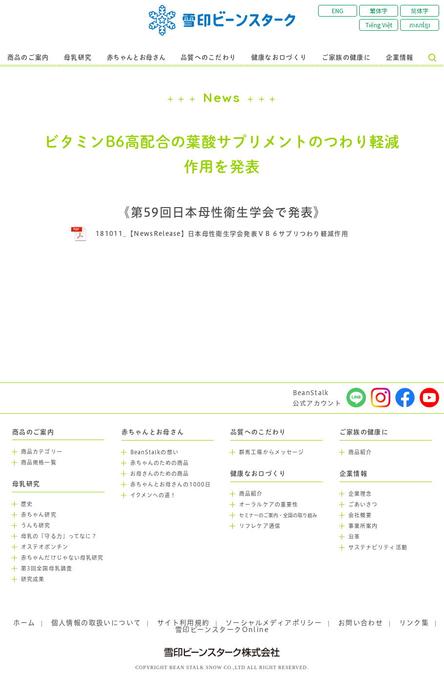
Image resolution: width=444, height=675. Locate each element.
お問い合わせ (360, 622)
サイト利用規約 (183, 622)
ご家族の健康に (346, 58)
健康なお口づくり (279, 58)
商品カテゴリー (41, 451)
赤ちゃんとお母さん (136, 58)
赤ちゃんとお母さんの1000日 (170, 484)
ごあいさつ (363, 504)
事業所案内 (363, 526)
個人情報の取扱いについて (96, 622)
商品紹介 (250, 493)
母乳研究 (78, 58)
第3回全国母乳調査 (46, 568)
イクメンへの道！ (153, 495)
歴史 (27, 504)
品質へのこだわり (208, 58)
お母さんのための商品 (159, 473)
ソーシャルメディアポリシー (273, 622)
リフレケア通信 (260, 526)
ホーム (24, 622)
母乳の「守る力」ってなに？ (59, 536)
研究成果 (32, 579)
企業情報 (400, 58)
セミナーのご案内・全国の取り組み (278, 515)
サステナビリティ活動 (377, 547)
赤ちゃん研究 (39, 514)
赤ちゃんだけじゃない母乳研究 (62, 557)
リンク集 (414, 622)
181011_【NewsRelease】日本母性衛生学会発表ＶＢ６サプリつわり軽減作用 (222, 233)
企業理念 (360, 493)
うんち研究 (36, 525)
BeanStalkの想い (154, 452)
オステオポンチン (44, 547)
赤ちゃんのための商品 (159, 463)
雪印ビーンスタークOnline (222, 629)
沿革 (354, 536)
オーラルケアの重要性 (268, 504)
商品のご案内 (28, 58)
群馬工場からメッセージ (271, 452)
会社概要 (360, 515)
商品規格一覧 (39, 462)
